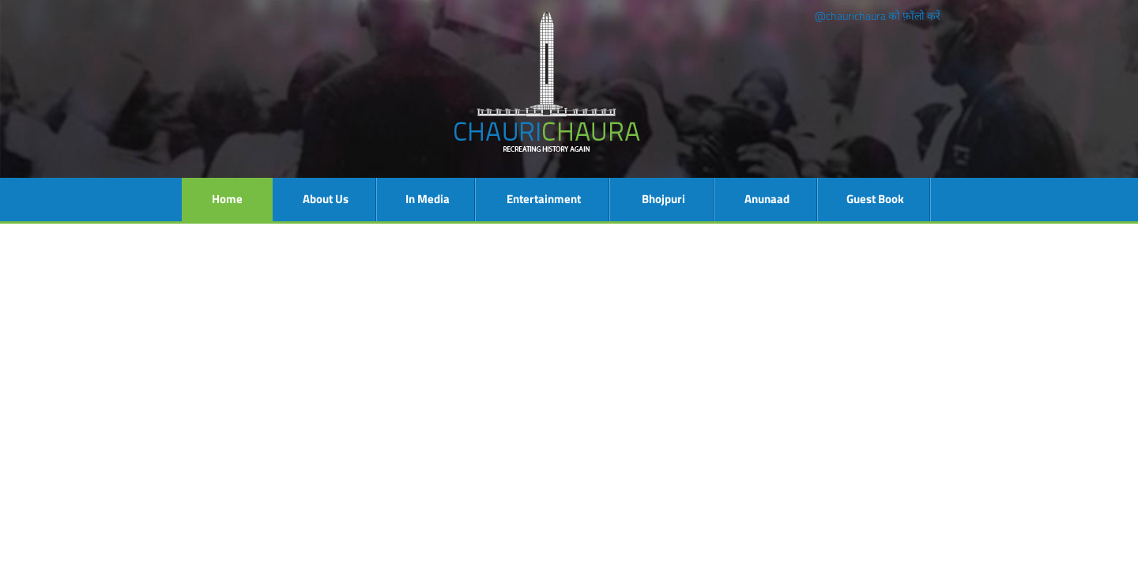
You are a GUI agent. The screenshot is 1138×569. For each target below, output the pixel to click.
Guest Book (875, 199)
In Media (427, 199)
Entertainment (544, 199)
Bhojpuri (663, 199)
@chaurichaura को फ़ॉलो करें (877, 15)
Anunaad (766, 199)
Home (227, 199)
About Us (326, 199)
